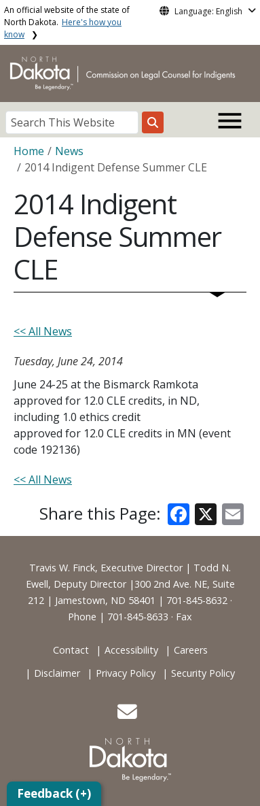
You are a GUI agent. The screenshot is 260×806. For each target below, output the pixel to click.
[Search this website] (153, 122)
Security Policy (203, 673)
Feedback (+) (54, 793)
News (69, 151)
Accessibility (131, 649)
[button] (127, 715)
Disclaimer (57, 673)
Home (29, 151)
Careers (191, 649)
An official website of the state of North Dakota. (67, 22)
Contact (71, 649)
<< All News (43, 331)
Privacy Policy (125, 673)
